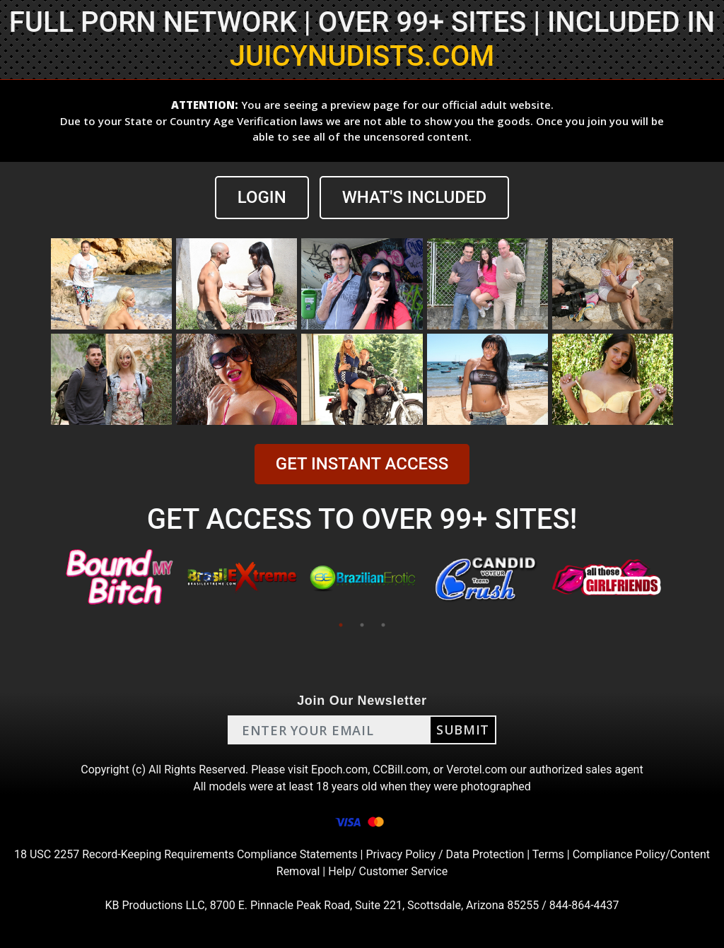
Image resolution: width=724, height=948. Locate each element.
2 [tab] (362, 625)
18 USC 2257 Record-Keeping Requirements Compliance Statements (186, 854)
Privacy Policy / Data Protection (445, 854)
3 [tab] (383, 625)
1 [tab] (341, 625)
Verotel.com (476, 769)
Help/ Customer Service (388, 871)
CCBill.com (400, 769)
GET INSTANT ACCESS (362, 464)
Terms (548, 854)
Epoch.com (339, 769)
